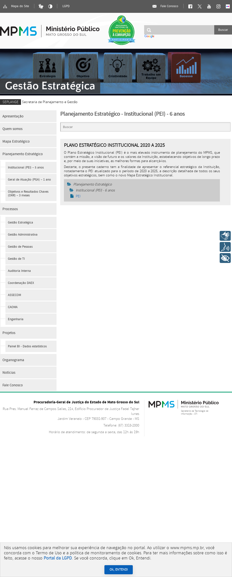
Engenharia (15, 319)
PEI (75, 196)
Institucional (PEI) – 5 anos (26, 167)
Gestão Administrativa (23, 235)
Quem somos (12, 129)
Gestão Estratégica (20, 222)
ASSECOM (14, 295)
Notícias (8, 373)
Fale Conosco (165, 6)
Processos (10, 209)
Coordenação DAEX (21, 283)
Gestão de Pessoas (20, 247)
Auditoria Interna (19, 271)
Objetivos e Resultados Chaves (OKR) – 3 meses (28, 193)
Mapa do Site (16, 6)
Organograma (13, 360)
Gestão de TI (16, 259)
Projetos (8, 333)
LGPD (66, 6)
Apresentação (12, 116)
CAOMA (13, 307)
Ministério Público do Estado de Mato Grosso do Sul (49, 28)
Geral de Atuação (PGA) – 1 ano (29, 180)
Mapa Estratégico (16, 141)
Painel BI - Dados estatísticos (27, 346)
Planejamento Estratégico (22, 154)
